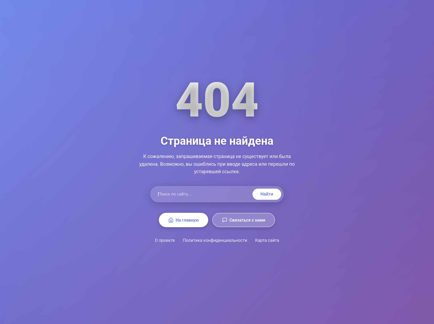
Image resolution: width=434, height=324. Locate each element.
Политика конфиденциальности (215, 240)
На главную (183, 220)
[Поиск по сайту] (202, 194)
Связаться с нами (243, 220)
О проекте (165, 240)
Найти (266, 194)
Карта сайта (267, 240)
